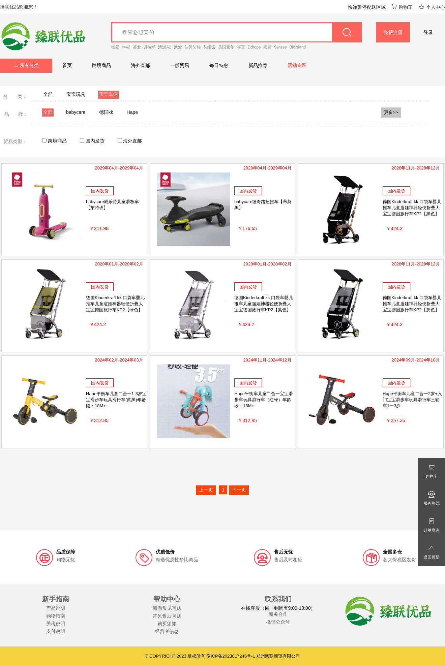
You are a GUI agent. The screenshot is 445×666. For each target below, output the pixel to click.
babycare (76, 112)
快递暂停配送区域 (367, 7)
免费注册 (393, 32)
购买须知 (166, 623)
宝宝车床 (108, 94)
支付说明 (55, 631)
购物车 (402, 7)
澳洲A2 (164, 47)
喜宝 (241, 47)
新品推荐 (257, 65)
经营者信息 (167, 631)
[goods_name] (236, 32)
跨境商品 (101, 65)
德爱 (115, 47)
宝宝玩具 (75, 94)
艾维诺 (209, 47)
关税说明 (55, 623)
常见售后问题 (167, 616)
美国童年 (226, 47)
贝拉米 (149, 47)
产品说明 (55, 608)
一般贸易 (179, 65)
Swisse (280, 47)
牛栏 (126, 47)
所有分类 (26, 65)
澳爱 (178, 47)
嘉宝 (267, 47)
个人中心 (432, 7)
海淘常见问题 (167, 608)
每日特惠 (218, 65)
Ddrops (254, 47)
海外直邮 (140, 65)
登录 (428, 32)
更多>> (391, 112)
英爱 (137, 47)
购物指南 (55, 616)
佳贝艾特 (192, 47)
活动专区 (297, 65)
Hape (132, 112)
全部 (48, 94)
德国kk (106, 112)
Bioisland (298, 47)
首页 (67, 65)
